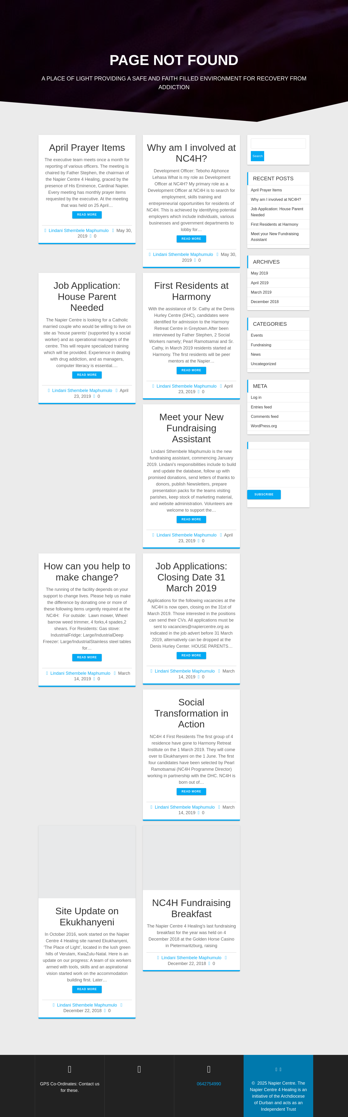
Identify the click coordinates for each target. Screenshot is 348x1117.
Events (257, 325)
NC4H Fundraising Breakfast (191, 908)
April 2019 (259, 272)
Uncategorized (263, 353)
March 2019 (261, 282)
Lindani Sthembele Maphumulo (79, 230)
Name (253, 446)
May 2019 (259, 263)
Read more (87, 214)
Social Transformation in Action (191, 713)
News (256, 344)
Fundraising (261, 335)
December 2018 (265, 291)
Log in (256, 387)
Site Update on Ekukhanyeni (87, 916)
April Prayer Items (87, 147)
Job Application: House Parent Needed (86, 296)
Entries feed (261, 397)
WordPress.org (264, 415)
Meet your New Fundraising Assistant (191, 428)
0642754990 (209, 1083)
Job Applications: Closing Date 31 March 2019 (191, 577)
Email (253, 464)
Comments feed (264, 406)
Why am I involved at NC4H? (191, 153)
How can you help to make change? (87, 571)
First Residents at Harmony (191, 291)
